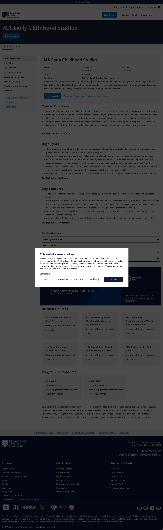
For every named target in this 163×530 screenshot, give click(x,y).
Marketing (94, 279)
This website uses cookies (57, 254)
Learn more (45, 274)
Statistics (78, 279)
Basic (46, 279)
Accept (114, 279)
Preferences (62, 279)
